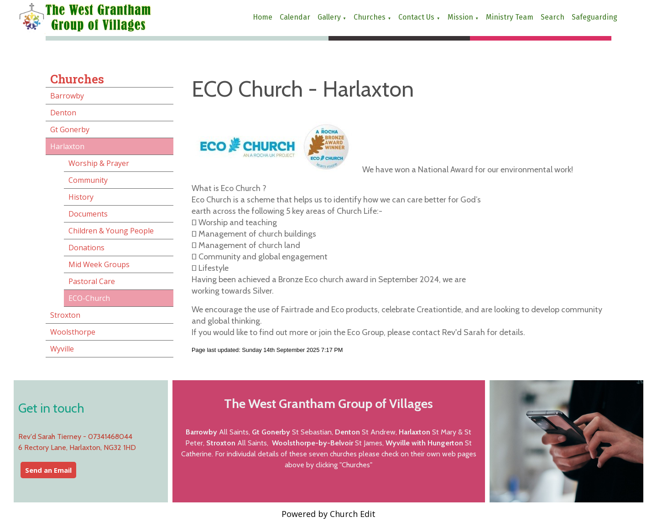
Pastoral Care (91, 281)
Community (88, 180)
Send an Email (48, 470)
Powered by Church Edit (328, 513)
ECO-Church (89, 298)
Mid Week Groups (99, 264)
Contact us (416, 17)
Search (552, 17)
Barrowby (67, 96)
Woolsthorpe (72, 332)
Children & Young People (111, 231)
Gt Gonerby (69, 129)
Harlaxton (67, 146)
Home (262, 17)
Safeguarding (594, 17)
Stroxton (65, 315)
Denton (63, 113)
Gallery (329, 17)
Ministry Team (509, 17)
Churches (370, 17)
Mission (460, 17)
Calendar (295, 17)
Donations (86, 248)
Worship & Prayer (98, 163)
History (81, 197)
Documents (88, 214)
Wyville (62, 349)
